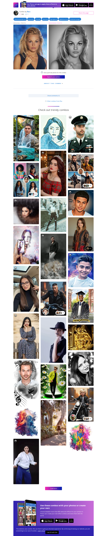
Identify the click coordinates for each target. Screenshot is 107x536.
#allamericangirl (75, 19)
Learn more (41, 531)
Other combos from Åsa (53, 101)
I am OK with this (52, 532)
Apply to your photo (53, 77)
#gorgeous (53, 19)
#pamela (31, 19)
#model (38, 19)
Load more (53, 488)
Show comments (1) (53, 96)
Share (84, 13)
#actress (45, 19)
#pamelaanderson (20, 19)
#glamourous (63, 19)
